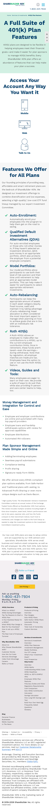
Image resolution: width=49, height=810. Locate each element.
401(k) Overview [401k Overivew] (8, 607)
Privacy (37, 732)
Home (9, 15)
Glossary (27, 710)
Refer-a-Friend (26, 570)
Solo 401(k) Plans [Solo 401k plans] (30, 617)
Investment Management (33, 648)
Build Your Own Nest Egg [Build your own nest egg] (33, 702)
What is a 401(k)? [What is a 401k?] (8, 610)
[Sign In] (38, 4)
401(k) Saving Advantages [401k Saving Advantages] (11, 613)
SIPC (35, 761)
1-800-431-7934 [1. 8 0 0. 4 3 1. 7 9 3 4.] (38, 9)
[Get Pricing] (24, 587)
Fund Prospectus (30, 659)
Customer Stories (8, 652)
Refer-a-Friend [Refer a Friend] (7, 664)
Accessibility (27, 732)
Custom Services (30, 629)
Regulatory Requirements (34, 686)
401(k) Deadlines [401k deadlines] (30, 672)
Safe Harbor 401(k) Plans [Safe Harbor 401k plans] (33, 620)
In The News (6, 724)
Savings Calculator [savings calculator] (31, 695)
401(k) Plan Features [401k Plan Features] (32, 645)
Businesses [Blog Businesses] (6, 719)
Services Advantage (9, 657)
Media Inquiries (8, 722)
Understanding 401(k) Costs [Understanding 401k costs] (34, 670)
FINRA (30, 761)
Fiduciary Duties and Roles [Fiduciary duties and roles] (34, 684)
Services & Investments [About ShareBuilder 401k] (33, 637)
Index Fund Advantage (10, 659)
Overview (27, 665)
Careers (5, 661)
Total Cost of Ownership (33, 627)
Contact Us (15, 732)
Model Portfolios (30, 650)
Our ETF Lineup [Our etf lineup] (30, 652)
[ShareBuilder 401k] (13, 3)
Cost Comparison (30, 688)
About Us (5, 645)
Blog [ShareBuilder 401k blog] (3, 714)
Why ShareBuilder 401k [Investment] (10, 642)
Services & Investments (19, 15)
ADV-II (19, 749)
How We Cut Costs (9, 654)
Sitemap (5, 732)
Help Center (28, 662)
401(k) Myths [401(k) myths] (29, 667)
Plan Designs (29, 615)
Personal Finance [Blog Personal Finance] (8, 717)
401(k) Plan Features (35, 15)
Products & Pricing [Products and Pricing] (31, 607)
